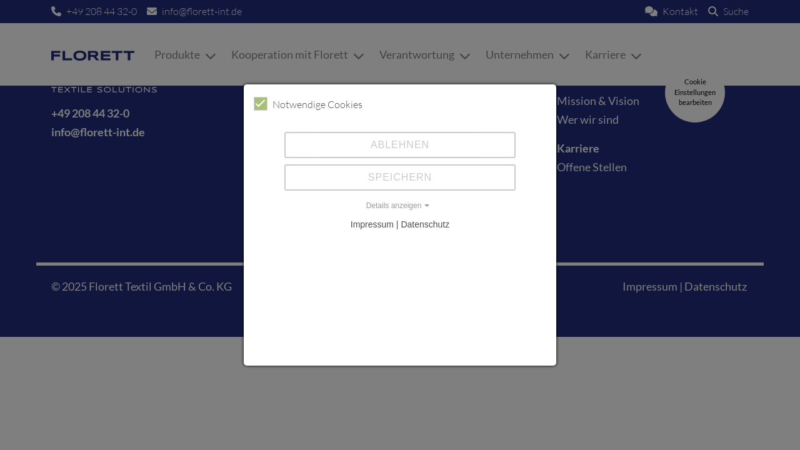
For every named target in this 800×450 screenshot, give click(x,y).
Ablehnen (400, 144)
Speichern (400, 177)
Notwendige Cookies (308, 104)
